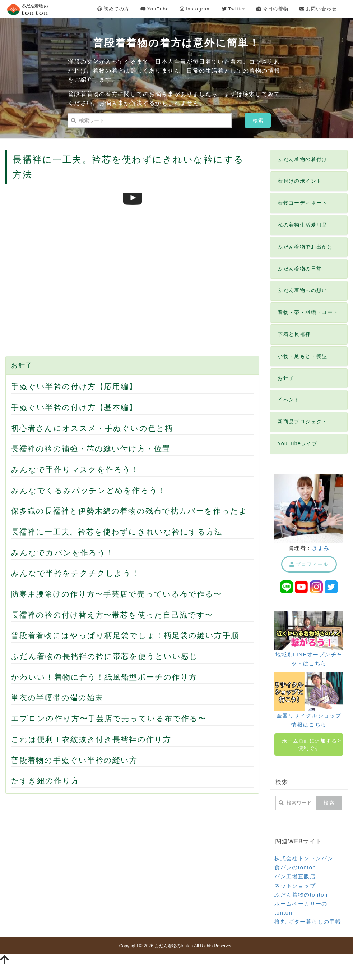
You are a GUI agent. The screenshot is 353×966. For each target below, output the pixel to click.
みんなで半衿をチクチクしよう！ (75, 573)
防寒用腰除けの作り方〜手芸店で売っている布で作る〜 (116, 594)
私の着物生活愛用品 (303, 225)
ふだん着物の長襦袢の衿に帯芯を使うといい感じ (104, 656)
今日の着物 (272, 9)
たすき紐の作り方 (45, 780)
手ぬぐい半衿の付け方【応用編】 (74, 386)
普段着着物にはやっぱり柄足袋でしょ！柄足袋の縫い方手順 (125, 635)
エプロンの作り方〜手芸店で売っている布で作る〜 (108, 718)
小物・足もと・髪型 (303, 356)
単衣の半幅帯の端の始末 (57, 697)
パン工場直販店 (295, 876)
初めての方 (113, 9)
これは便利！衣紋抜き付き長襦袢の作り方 (91, 739)
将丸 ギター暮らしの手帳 (307, 922)
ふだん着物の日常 (300, 269)
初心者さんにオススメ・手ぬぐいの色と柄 (92, 428)
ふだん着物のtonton (301, 895)
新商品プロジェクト (303, 421)
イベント (289, 399)
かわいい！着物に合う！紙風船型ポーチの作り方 (104, 677)
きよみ (320, 548)
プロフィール (309, 564)
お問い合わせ (318, 9)
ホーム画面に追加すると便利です (312, 744)
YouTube (154, 9)
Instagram (195, 9)
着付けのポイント (300, 181)
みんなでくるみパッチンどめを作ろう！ (88, 490)
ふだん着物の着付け (303, 159)
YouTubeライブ (297, 443)
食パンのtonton (295, 867)
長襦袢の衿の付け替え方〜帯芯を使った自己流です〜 (112, 615)
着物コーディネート (303, 203)
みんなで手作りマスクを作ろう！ (75, 469)
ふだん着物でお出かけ (305, 247)
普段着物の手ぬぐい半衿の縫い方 (74, 760)
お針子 (21, 365)
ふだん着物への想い (303, 290)
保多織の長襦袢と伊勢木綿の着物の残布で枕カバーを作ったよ (129, 511)
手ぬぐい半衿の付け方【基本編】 (74, 407)
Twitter (234, 9)
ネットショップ (295, 886)
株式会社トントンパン (303, 858)
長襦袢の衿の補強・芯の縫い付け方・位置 (91, 449)
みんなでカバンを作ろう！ (62, 552)
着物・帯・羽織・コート (308, 312)
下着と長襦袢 (294, 334)
